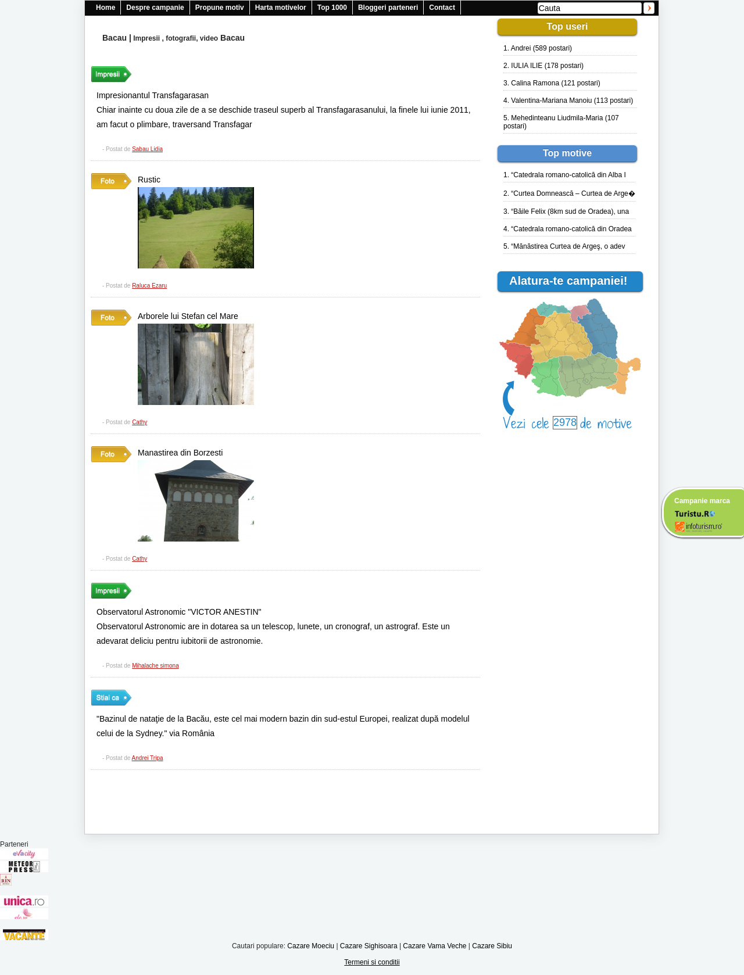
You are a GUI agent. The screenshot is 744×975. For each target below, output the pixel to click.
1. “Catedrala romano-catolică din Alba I (564, 175)
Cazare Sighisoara (369, 946)
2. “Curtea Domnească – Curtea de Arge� (569, 193)
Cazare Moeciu (310, 946)
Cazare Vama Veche (434, 946)
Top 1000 (332, 7)
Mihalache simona (155, 665)
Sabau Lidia (147, 149)
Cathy (139, 422)
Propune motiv (219, 7)
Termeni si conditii (371, 962)
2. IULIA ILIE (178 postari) (543, 66)
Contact (442, 7)
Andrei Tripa (147, 758)
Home (105, 7)
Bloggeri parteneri (388, 7)
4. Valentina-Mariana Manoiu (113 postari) (568, 100)
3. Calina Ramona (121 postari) (551, 83)
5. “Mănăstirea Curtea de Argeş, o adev (564, 246)
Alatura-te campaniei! (573, 280)
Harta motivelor (280, 7)
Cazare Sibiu (492, 946)
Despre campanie (155, 7)
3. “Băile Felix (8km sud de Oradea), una (566, 211)
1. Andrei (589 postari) (537, 48)
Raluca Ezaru (149, 285)
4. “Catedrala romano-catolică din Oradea (567, 229)
